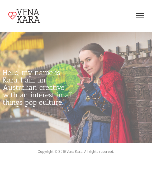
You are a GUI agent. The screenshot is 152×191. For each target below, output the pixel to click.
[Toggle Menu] (140, 15)
